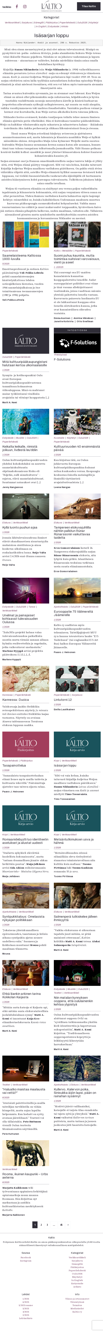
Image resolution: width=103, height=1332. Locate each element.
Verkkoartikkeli (12, 22)
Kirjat (56, 760)
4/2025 (26, 1311)
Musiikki (20, 438)
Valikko (7, 7)
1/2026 (5, 370)
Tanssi (31, 607)
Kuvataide (59, 438)
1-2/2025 (58, 267)
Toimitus (77, 1305)
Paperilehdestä (67, 22)
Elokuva (6, 522)
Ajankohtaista (61, 607)
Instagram (26, 1260)
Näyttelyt (93, 22)
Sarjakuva (27, 22)
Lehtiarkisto (26, 1318)
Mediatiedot (77, 1308)
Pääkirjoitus (52, 22)
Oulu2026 (82, 22)
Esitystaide (53, 26)
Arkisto (64, 26)
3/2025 (26, 1315)
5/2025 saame (26, 1305)
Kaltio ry (77, 1311)
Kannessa (7, 695)
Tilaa (89, 6)
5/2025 (5, 263)
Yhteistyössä (60, 354)
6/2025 (5, 1097)
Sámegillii (39, 22)
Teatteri (58, 993)
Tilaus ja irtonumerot (77, 1298)
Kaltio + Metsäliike (63, 250)
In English (41, 26)
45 (61, 1225)
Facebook (26, 1257)
